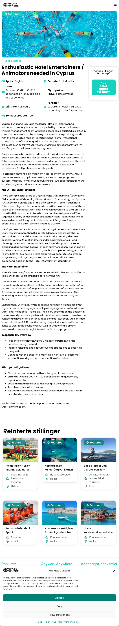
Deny (60, 606)
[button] (114, 570)
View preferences (59, 615)
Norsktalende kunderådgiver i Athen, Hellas (59, 469)
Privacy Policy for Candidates (66, 622)
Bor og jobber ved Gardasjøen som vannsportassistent (96, 469)
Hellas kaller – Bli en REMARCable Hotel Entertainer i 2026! (18, 469)
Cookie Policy (44, 622)
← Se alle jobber (11, 61)
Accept (59, 597)
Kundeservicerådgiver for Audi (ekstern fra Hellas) (59, 532)
